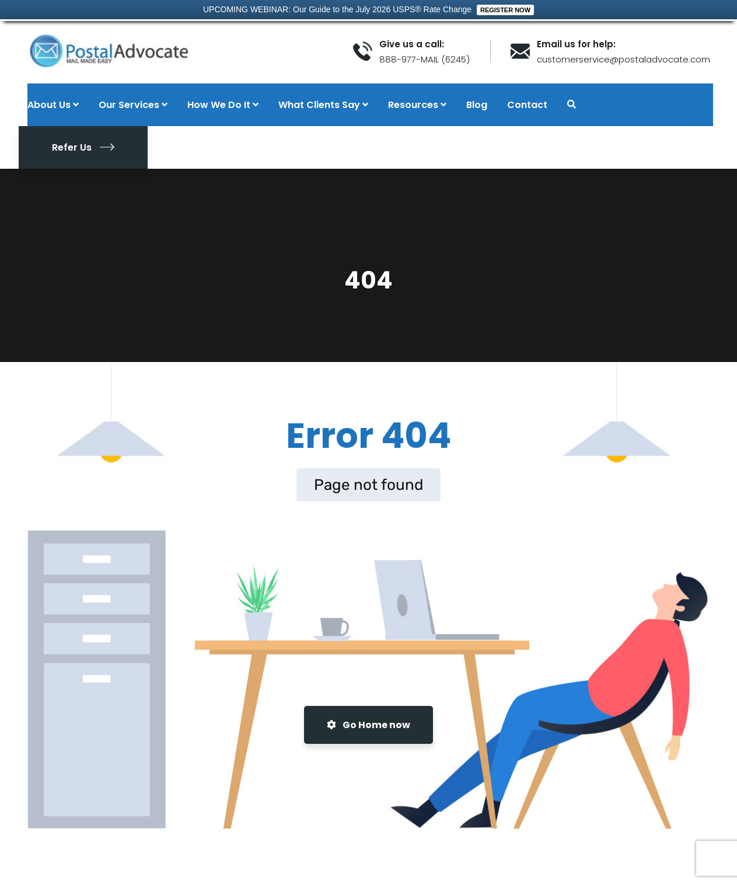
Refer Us (83, 147)
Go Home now (368, 725)
